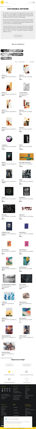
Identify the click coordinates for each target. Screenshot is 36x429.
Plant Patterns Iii (22, 249)
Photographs (16, 412)
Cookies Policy (28, 412)
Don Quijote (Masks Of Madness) (9, 284)
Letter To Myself (22, 335)
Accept (7, 425)
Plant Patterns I (22, 232)
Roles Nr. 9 (4, 127)
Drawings (15, 410)
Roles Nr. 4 (4, 75)
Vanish (2, 410)
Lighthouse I (22, 214)
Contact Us (27, 408)
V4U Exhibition (4, 414)
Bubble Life (4, 318)
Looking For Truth (6, 232)
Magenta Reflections (6, 335)
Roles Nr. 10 (21, 127)
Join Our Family (4, 406)
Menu (7, 2)
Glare (3, 179)
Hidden (20, 179)
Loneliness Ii (4, 145)
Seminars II (3, 412)
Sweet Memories (23, 302)
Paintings (15, 407)
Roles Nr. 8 (21, 110)
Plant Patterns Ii (5, 249)
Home (1, 6)
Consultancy (3, 409)
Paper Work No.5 (22, 318)
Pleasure (4, 162)
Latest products (22, 61)
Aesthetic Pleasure (6, 352)
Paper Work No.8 (5, 267)
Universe (4, 197)
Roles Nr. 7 (4, 110)
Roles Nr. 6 (4, 92)
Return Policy (28, 413)
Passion (21, 145)
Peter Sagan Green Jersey (24, 162)
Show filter (32, 61)
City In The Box (22, 284)
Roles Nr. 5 (21, 75)
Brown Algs (4, 214)
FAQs (26, 415)
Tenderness (4, 302)
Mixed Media (16, 415)
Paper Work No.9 (22, 267)
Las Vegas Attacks (23, 92)
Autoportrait (22, 197)
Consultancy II (4, 413)
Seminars (3, 408)
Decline (18, 425)
